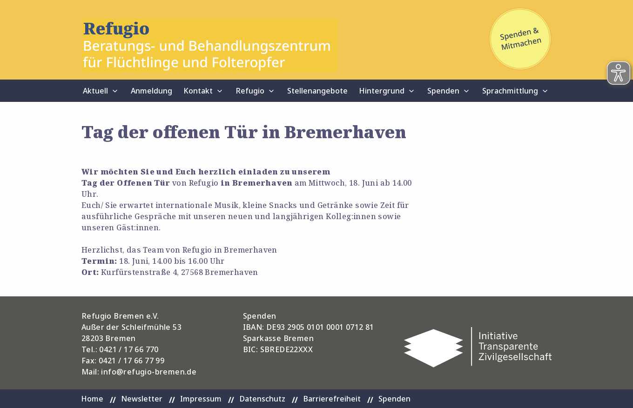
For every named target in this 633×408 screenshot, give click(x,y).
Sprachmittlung (510, 90)
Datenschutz (262, 398)
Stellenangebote (317, 90)
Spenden (443, 90)
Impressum (201, 398)
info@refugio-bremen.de (148, 372)
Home (92, 398)
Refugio (250, 90)
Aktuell (95, 90)
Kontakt (198, 90)
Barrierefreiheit (332, 398)
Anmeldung (151, 90)
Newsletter (141, 398)
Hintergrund (381, 90)
